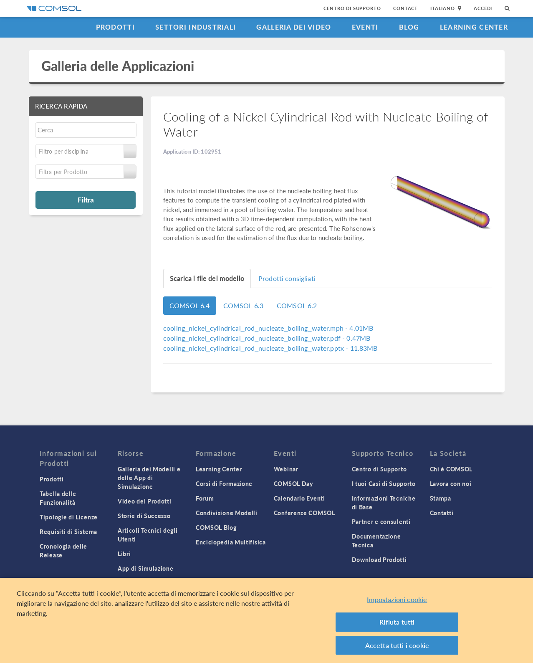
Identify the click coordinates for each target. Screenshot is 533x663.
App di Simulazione (146, 568)
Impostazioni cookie (397, 602)
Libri (124, 553)
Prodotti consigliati (287, 278)
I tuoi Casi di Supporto (384, 483)
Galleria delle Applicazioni (118, 65)
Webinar (286, 469)
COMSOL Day (293, 483)
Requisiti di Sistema (68, 531)
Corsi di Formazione (224, 483)
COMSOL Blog (216, 527)
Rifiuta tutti (396, 624)
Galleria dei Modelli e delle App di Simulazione (149, 478)
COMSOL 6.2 (297, 305)
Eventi (365, 27)
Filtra (86, 200)
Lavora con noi (451, 483)
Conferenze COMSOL (304, 513)
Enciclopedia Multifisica (231, 542)
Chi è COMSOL (451, 469)
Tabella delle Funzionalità (58, 497)
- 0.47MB (266, 338)
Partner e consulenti (381, 521)
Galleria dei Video (293, 27)
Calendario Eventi (299, 498)
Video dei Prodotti (145, 501)
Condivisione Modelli (227, 513)
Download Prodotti (379, 559)
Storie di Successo (144, 515)
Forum (205, 498)
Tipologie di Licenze (69, 517)
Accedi (483, 8)
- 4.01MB (268, 328)
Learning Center (474, 27)
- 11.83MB (270, 348)
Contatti (442, 513)
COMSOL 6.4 (189, 305)
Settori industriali (195, 27)
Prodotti (115, 27)
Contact (405, 8)
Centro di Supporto (352, 8)
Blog (409, 27)
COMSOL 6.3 (243, 305)
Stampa (440, 498)
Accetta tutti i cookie (397, 648)
